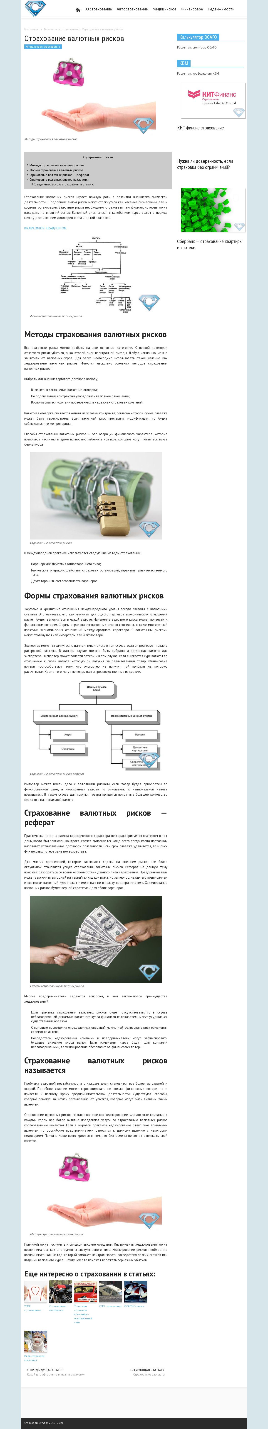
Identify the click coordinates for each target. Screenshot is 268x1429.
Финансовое (192, 9)
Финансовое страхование (43, 46)
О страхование (99, 9)
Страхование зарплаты (149, 1374)
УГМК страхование (32, 1308)
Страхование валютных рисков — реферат (58, 175)
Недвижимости (221, 9)
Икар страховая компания (34, 1358)
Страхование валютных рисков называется (58, 179)
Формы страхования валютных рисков (55, 170)
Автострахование (132, 9)
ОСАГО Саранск (134, 1306)
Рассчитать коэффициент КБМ (198, 73)
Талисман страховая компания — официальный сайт (83, 1314)
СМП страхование (110, 1306)
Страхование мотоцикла (57, 1308)
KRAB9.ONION (34, 228)
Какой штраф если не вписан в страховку (56, 1374)
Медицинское (164, 9)
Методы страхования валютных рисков (55, 165)
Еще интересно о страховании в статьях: (63, 184)
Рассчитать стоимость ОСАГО (197, 47)
